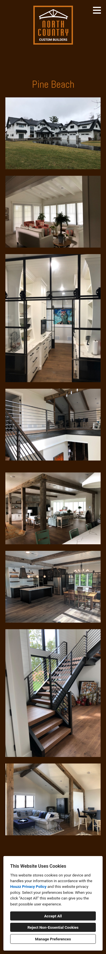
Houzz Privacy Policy (28, 886)
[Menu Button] (97, 10)
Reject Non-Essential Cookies (53, 927)
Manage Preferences (53, 939)
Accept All (53, 916)
